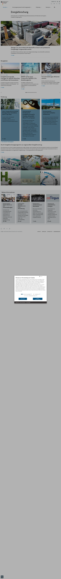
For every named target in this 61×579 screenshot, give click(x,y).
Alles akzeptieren (37, 299)
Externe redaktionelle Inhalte (30, 295)
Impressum (17, 302)
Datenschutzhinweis (22, 302)
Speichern (23, 298)
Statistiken (36, 294)
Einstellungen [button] (28, 302)
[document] (30, 285)
